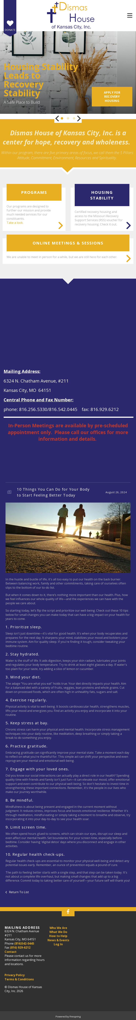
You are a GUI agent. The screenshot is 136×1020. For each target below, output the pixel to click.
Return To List (18, 892)
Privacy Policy (15, 975)
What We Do (58, 932)
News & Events (58, 940)
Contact (11, 952)
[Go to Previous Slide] (57, 118)
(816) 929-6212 (20, 947)
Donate (10, 30)
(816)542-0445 (24, 943)
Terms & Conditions (19, 979)
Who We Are (58, 928)
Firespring (75, 1016)
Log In (58, 944)
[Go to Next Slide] (78, 118)
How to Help (58, 936)
